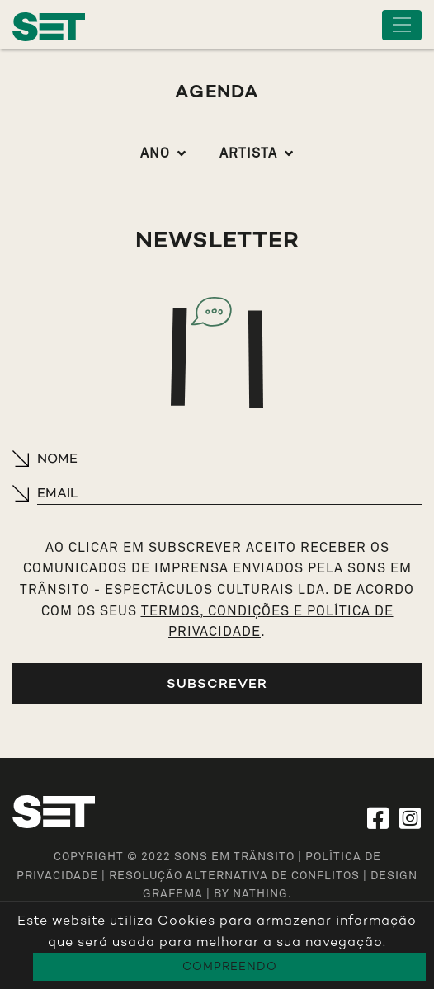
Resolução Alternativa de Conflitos (234, 876)
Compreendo (229, 966)
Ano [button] (155, 153)
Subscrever (217, 683)
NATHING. (262, 894)
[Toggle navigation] (402, 25)
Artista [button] (248, 153)
